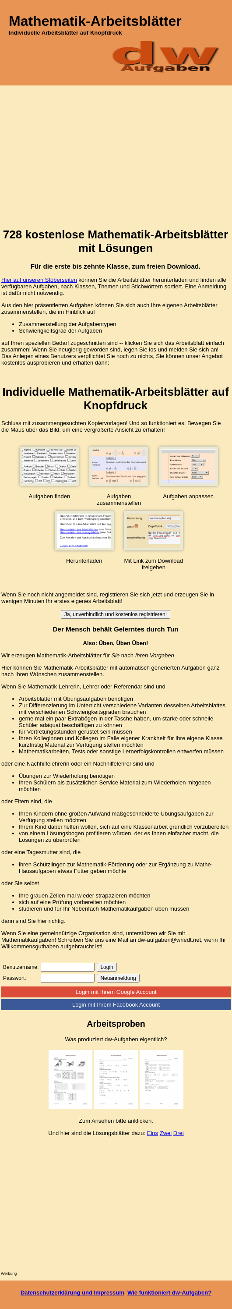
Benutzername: (21, 967)
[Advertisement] (115, 158)
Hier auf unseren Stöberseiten (39, 280)
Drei (178, 1133)
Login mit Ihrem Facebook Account (116, 1004)
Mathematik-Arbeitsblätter (95, 21)
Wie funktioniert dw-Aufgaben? (169, 1292)
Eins (152, 1133)
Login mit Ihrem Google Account (116, 992)
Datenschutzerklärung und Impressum (72, 1292)
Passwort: (14, 978)
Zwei (166, 1133)
